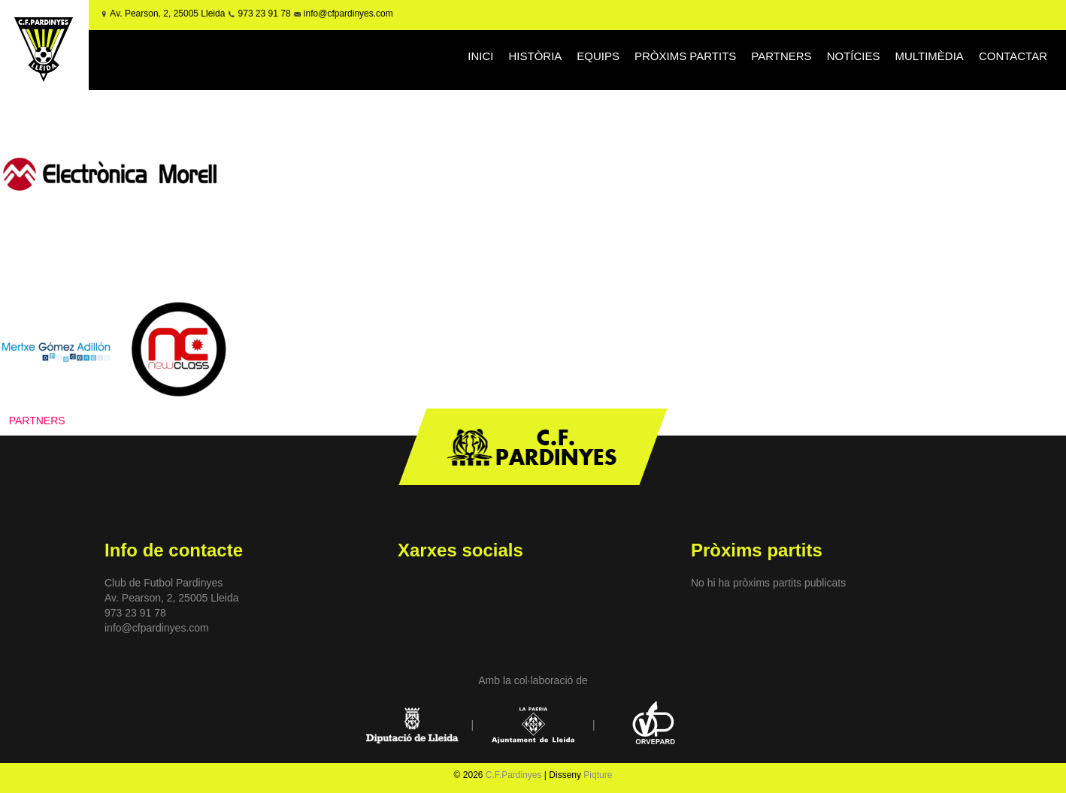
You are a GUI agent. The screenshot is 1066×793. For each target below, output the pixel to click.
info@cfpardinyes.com (347, 13)
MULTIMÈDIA (929, 56)
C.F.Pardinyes (514, 775)
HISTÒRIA (535, 56)
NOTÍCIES (853, 56)
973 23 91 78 (264, 13)
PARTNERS (781, 56)
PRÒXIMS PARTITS (685, 56)
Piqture (597, 775)
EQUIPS (598, 56)
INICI (480, 56)
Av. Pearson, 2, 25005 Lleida (167, 13)
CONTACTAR (1013, 56)
